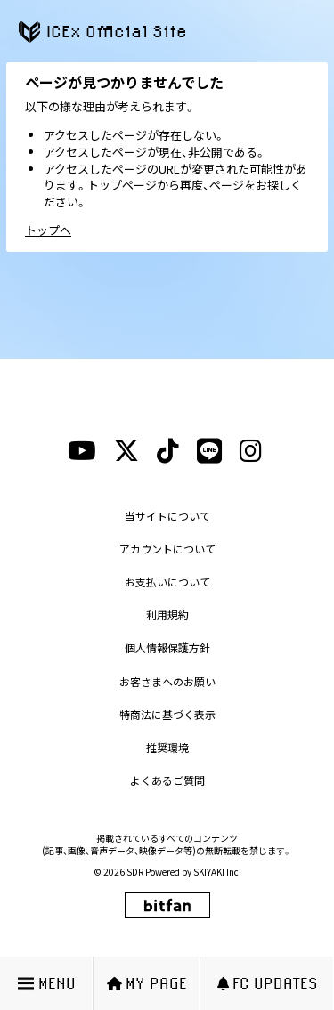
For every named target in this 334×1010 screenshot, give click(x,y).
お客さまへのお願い (167, 681)
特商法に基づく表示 (167, 714)
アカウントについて (167, 548)
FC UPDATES (267, 983)
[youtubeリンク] (82, 451)
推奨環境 (167, 747)
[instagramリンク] (251, 451)
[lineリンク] (209, 451)
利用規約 (167, 614)
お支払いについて (167, 581)
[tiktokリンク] (168, 451)
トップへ (48, 230)
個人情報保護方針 (167, 647)
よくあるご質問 (167, 780)
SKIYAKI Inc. (217, 871)
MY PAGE (147, 983)
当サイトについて (167, 515)
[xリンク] (126, 451)
